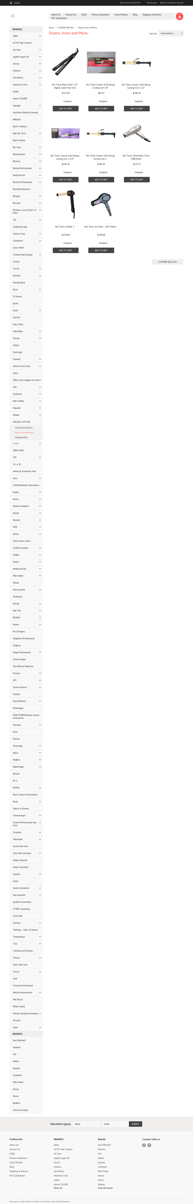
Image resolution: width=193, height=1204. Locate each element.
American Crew (20, 84)
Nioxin (16, 624)
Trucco (16, 971)
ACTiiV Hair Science (22, 42)
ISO (14, 457)
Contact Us (71, 14)
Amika (16, 91)
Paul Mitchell (19, 701)
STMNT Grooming (21, 908)
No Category (19, 631)
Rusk (15, 801)
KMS (15, 527)
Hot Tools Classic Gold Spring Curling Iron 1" (100, 157)
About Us (55, 14)
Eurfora (16, 317)
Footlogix (17, 352)
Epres (15, 303)
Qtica (15, 752)
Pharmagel (18, 708)
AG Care (17, 49)
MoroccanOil (19, 589)
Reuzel (16, 773)
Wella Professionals (22, 992)
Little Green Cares (22, 540)
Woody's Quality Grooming (25, 1013)
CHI (14, 219)
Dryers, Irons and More (24, 432)
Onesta (16, 673)
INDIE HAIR (18, 450)
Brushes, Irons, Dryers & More (24, 211)
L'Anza (16, 533)
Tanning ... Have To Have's (25, 929)
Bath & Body (19, 140)
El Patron (17, 296)
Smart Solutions (20, 867)
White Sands (19, 1006)
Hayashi (17, 407)
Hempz (16, 414)
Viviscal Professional (23, 985)
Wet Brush (18, 999)
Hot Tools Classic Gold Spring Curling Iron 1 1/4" (65, 157)
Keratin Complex (21, 506)
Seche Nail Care (20, 846)
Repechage (18, 766)
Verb (15, 978)
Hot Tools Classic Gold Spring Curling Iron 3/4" (100, 86)
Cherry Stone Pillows (24, 427)
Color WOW (18, 247)
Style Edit (17, 915)
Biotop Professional (22, 168)
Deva (15, 289)
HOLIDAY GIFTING (21, 421)
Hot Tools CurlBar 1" (65, 226)
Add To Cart (65, 108)
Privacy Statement (100, 14)
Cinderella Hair (20, 226)
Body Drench (19, 175)
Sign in (163, 3)
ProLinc (16, 738)
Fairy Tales (18, 324)
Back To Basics (20, 126)
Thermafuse (19, 936)
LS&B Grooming (20, 547)
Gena (15, 373)
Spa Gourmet (19, 895)
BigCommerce (65, 1202)
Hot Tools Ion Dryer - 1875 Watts (100, 226)
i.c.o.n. (16, 443)
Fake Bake (18, 331)
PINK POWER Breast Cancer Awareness (26, 716)
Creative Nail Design (22, 254)
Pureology (18, 745)
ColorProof (18, 240)
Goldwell (17, 394)
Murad (16, 603)
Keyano (16, 520)
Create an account (175, 3)
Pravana (17, 724)
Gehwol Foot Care (21, 366)
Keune (16, 513)
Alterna (16, 70)
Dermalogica (19, 282)
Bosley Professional (22, 182)
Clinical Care (19, 233)
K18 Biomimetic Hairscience (26, 485)
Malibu (16, 554)
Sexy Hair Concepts (22, 853)
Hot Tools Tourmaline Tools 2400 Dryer (136, 157)
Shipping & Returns (152, 14)
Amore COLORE (20, 98)
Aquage (16, 105)
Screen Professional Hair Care (25, 824)
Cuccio (16, 268)
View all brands (20, 1110)
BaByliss (17, 119)
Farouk (16, 338)
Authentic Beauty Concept (25, 112)
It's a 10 (17, 464)
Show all (58, 1188)
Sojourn (16, 874)
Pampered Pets (21, 437)
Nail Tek (17, 610)
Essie (15, 310)
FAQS (84, 14)
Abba (15, 35)
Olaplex (17, 645)
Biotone (16, 161)
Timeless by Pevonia (23, 950)
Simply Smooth (20, 860)
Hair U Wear (18, 401)
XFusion (17, 1020)
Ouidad (16, 694)
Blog (135, 14)
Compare (67, 101)
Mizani (16, 582)
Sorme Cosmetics (21, 888)
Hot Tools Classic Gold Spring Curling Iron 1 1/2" (136, 86)
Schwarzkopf (19, 815)
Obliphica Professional (24, 638)
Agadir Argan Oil (21, 56)
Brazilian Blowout (21, 189)
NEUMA (16, 617)
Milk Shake (18, 575)
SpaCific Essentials (22, 902)
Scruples (17, 832)
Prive (15, 731)
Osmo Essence (20, 687)
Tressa (16, 957)
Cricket (16, 261)
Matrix (16, 561)
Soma (15, 881)
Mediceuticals (19, 568)
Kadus (16, 492)
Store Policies (121, 14)
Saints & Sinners (21, 808)
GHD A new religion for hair (26, 380)
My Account (152, 3)
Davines (17, 275)
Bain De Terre (19, 133)
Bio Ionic (17, 147)
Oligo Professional (22, 652)
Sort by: (153, 33)
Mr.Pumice (17, 596)
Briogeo (16, 196)
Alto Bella (18, 77)
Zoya (15, 1027)
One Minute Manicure (23, 666)
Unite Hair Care (20, 964)
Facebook (144, 1145)
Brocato (17, 203)
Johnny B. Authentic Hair (24, 471)
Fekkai (16, 345)
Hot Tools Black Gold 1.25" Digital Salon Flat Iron (65, 86)
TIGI (15, 943)
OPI (14, 680)
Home (51, 27)
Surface (17, 922)
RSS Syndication (59, 18)
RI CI (15, 780)
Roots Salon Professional (25, 794)
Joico (15, 478)
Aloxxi (16, 63)
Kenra (16, 499)
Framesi (16, 359)
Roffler (16, 787)
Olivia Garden (19, 659)
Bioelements (19, 154)
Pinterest (149, 1145)
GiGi (15, 387)
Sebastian (18, 839)
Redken (16, 759)
